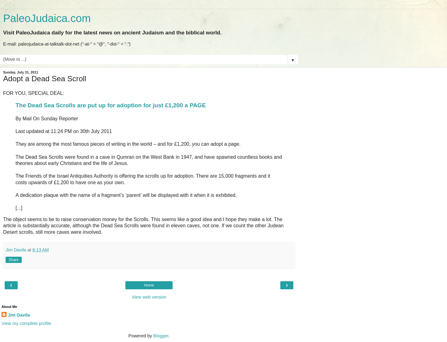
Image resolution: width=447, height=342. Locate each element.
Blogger (161, 335)
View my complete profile (26, 323)
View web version (149, 297)
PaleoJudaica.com (47, 18)
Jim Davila (19, 315)
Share (14, 260)
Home (149, 285)
